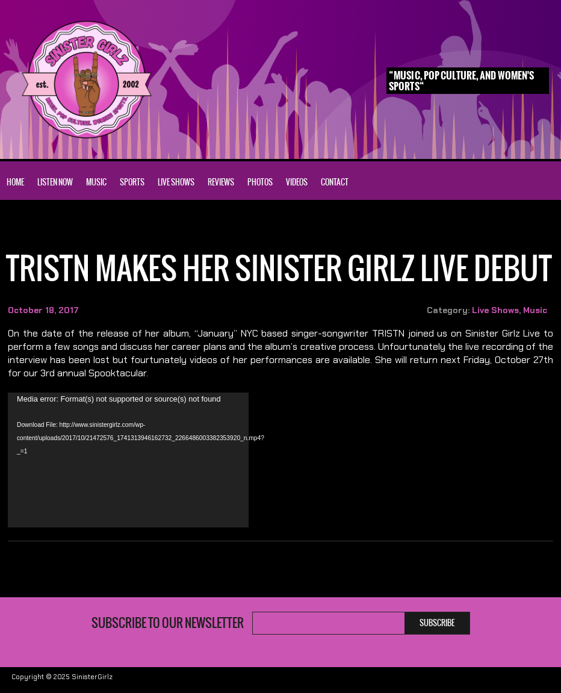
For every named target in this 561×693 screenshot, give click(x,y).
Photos (260, 182)
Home (15, 182)
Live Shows (176, 182)
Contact (335, 182)
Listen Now (55, 182)
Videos (297, 182)
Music (96, 182)
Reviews (221, 182)
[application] (128, 460)
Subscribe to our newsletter (167, 623)
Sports (132, 182)
